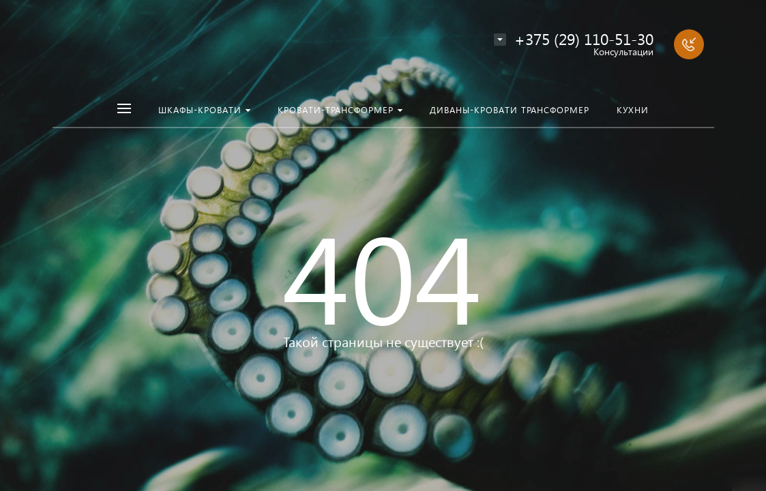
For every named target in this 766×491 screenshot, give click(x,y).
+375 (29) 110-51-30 (583, 38)
